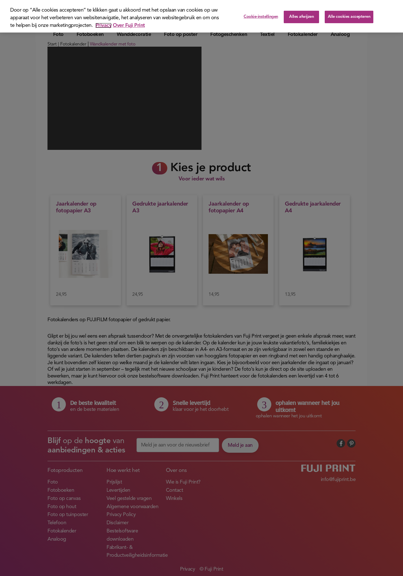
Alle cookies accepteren (349, 17)
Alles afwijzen (301, 17)
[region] (201, 16)
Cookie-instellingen (261, 17)
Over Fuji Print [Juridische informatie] (129, 25)
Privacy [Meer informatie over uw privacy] (104, 25)
